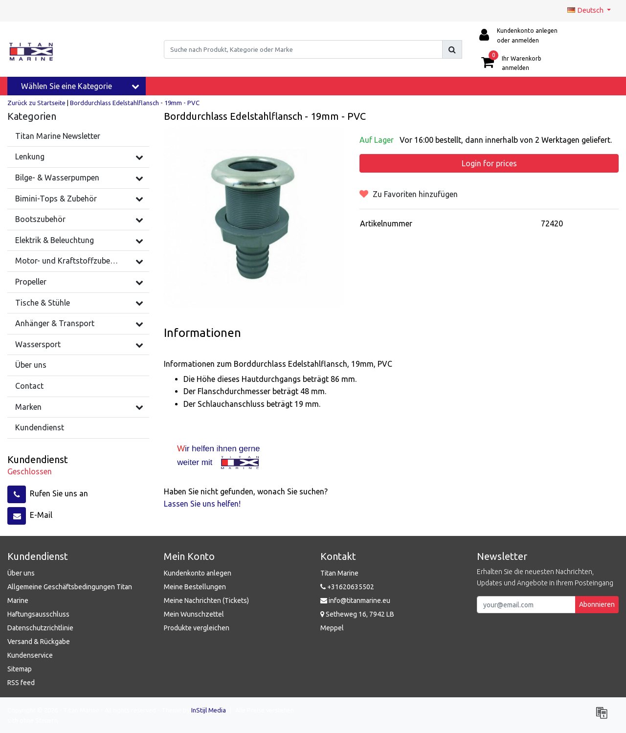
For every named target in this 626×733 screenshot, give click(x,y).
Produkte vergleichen (196, 628)
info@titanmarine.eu (355, 600)
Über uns (21, 573)
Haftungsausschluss (38, 614)
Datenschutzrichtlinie (40, 628)
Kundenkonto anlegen (197, 573)
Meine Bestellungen (195, 587)
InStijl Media (208, 710)
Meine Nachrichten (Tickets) (206, 600)
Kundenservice (30, 655)
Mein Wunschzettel (194, 614)
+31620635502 (347, 587)
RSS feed (21, 683)
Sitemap (19, 669)
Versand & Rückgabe (38, 641)
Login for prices (489, 163)
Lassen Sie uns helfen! (202, 503)
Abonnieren (597, 604)
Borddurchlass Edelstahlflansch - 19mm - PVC (135, 102)
